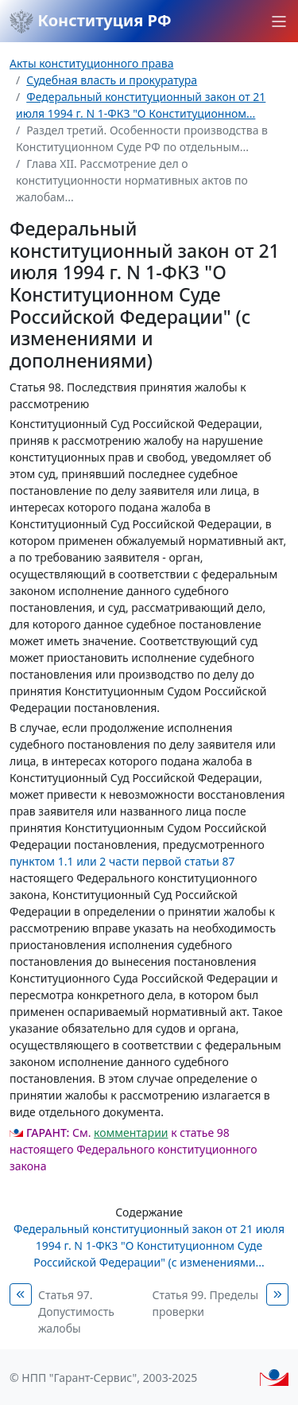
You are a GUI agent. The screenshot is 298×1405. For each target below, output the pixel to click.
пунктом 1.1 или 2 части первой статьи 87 (122, 861)
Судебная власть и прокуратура (111, 80)
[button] (278, 21)
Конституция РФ (91, 21)
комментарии (131, 1132)
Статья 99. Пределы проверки (206, 1303)
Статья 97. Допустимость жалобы (76, 1311)
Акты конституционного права (91, 63)
